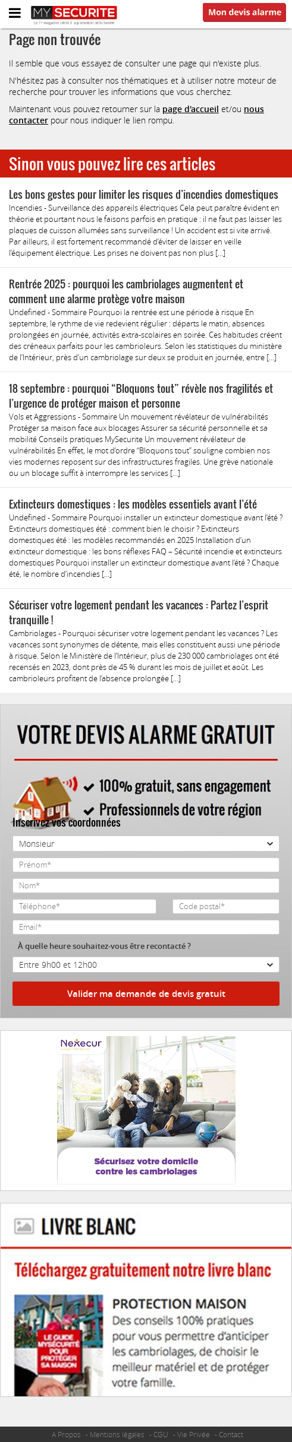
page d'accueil (190, 109)
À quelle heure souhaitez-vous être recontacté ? (104, 946)
